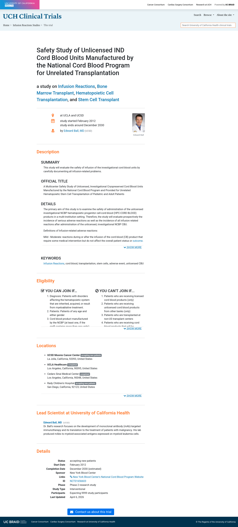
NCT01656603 (78, 481)
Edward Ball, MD (74, 130)
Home (6, 25)
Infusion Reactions (76, 86)
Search (197, 15)
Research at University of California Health (96, 522)
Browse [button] (208, 15)
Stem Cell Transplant (98, 99)
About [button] (224, 15)
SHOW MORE (133, 247)
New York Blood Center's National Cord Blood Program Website (106, 476)
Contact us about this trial (90, 512)
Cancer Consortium (156, 4)
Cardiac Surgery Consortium (180, 4)
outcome (138, 240)
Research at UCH (203, 4)
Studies (26, 25)
